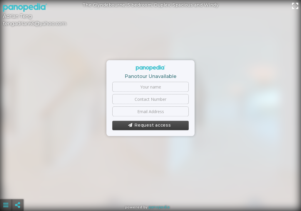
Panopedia (159, 207)
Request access (149, 125)
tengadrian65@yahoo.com (34, 23)
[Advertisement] (150, 190)
